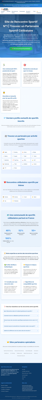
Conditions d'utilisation (5, 389)
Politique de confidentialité (6, 387)
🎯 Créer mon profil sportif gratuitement (21, 48)
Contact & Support (5, 391)
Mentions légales (4, 385)
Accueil (23, 369)
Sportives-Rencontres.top (8, 350)
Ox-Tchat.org (12, 353)
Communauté (22, 11)
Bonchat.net (36, 350)
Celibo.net (36, 353)
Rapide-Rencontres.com (28, 353)
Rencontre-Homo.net (21, 355)
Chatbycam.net (19, 353)
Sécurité (23, 377)
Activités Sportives (25, 371)
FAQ (23, 378)
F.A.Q (34, 11)
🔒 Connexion (39, 12)
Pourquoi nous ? (3, 12)
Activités (8, 11)
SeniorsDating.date (29, 350)
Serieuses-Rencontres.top (19, 350)
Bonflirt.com (6, 353)
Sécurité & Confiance (28, 12)
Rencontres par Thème (15, 12)
